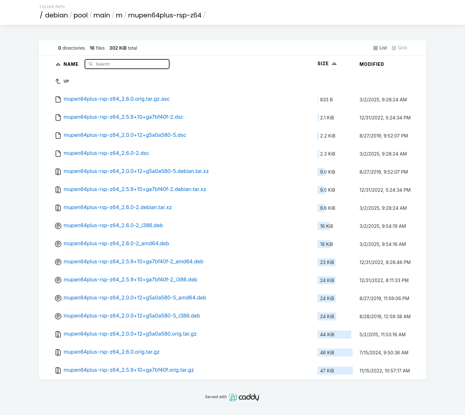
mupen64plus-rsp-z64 (165, 15)
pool (81, 15)
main (101, 15)
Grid (399, 48)
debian (56, 15)
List (380, 48)
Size (327, 63)
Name (72, 63)
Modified (371, 64)
